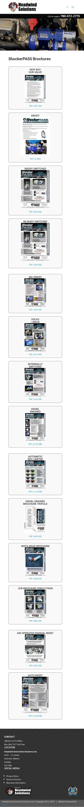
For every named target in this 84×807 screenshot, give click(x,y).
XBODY (35, 115)
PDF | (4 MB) (35, 159)
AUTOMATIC (35, 456)
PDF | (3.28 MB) (35, 716)
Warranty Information (16, 783)
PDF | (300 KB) (35, 212)
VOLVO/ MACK (35, 320)
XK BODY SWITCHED (35, 221)
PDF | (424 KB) (35, 354)
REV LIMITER (35, 459)
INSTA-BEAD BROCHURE (35, 546)
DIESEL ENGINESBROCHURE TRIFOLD (35, 502)
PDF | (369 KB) (35, 578)
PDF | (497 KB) (35, 665)
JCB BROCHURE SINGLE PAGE (35, 588)
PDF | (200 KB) (35, 265)
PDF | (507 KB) (35, 106)
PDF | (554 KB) (35, 309)
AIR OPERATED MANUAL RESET (35, 633)
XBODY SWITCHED (35, 168)
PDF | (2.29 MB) (35, 444)
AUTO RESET (35, 675)
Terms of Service (13, 779)
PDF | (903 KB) (35, 536)
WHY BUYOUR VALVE (35, 71)
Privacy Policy (12, 776)
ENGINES (35, 411)
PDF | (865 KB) (35, 621)
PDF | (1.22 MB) (35, 491)
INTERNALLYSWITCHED (35, 365)
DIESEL (35, 409)
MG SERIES (35, 277)
